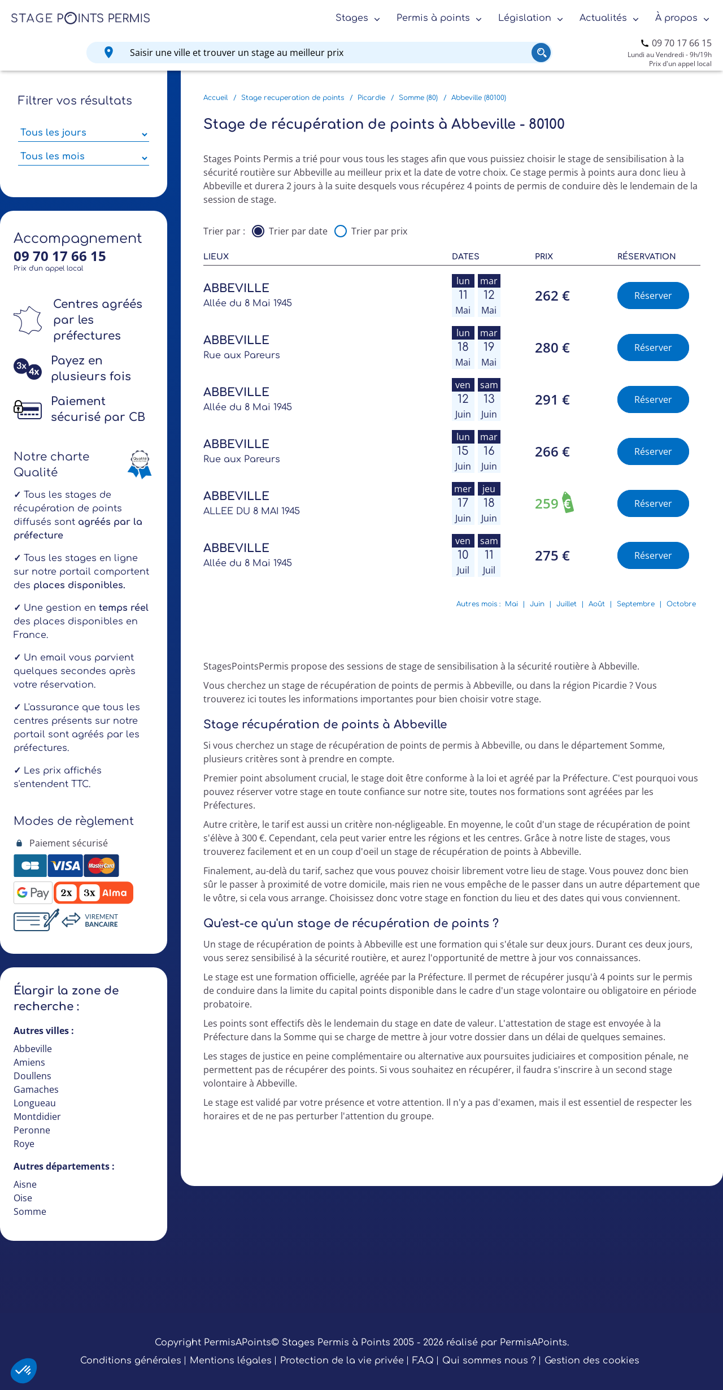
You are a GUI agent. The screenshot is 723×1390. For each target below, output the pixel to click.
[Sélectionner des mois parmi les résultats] (83, 158)
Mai (511, 604)
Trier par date (298, 231)
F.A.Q (423, 1361)
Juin (537, 604)
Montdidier (37, 1116)
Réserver (653, 295)
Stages (352, 18)
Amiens (29, 1062)
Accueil (215, 98)
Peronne (32, 1130)
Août (597, 604)
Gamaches (36, 1089)
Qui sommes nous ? (489, 1361)
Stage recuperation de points (292, 98)
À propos (676, 18)
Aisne (25, 1184)
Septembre (636, 604)
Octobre (681, 604)
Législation (524, 18)
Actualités (603, 18)
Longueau (35, 1103)
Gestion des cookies (592, 1361)
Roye (24, 1143)
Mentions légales (231, 1361)
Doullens (32, 1076)
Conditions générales (130, 1361)
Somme (30, 1211)
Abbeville (33, 1048)
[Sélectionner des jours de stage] (83, 134)
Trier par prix (379, 231)
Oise (23, 1198)
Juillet (566, 604)
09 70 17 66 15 (682, 43)
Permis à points (433, 18)
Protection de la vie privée (342, 1361)
